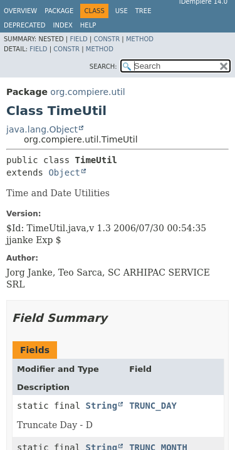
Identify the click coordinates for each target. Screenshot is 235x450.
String (102, 406)
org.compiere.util (87, 92)
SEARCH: (103, 66)
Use (121, 11)
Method (140, 39)
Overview (20, 11)
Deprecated (25, 25)
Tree (143, 11)
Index (63, 25)
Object (64, 173)
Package (58, 11)
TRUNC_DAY (153, 406)
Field (78, 39)
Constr (106, 39)
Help (88, 25)
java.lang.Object (42, 129)
